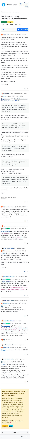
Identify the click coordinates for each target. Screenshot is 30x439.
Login (10, 426)
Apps (21, 3)
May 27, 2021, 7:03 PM (20, 323)
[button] (2, 436)
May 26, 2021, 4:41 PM (20, 34)
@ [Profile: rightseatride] (5, 99)
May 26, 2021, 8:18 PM (20, 206)
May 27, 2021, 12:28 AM (20, 250)
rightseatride (6, 34)
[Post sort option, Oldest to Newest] (3, 30)
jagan (4, 361)
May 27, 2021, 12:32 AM (20, 279)
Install (26, 7)
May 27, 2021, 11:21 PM (20, 347)
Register (5, 426)
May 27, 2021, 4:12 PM (20, 303)
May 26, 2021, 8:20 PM (20, 228)
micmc (4, 96)
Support (10, 22)
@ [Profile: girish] (3, 253)
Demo (21, 5)
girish (4, 228)
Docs (26, 5)
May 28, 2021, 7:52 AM (16, 361)
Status (26, 3)
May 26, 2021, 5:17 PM (17, 96)
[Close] (27, 391)
